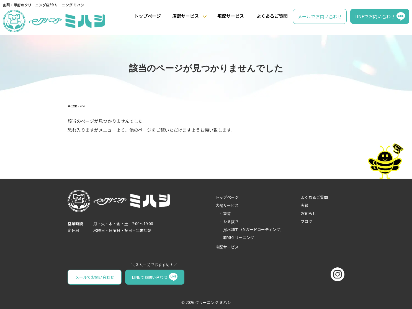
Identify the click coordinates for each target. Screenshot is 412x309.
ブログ (306, 221)
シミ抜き (231, 221)
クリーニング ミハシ (213, 302)
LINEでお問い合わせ (374, 16)
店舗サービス (185, 15)
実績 (304, 205)
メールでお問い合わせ (320, 16)
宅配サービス (230, 15)
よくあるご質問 (272, 15)
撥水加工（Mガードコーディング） (253, 229)
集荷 (227, 213)
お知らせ (308, 213)
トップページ (147, 15)
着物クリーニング (238, 237)
